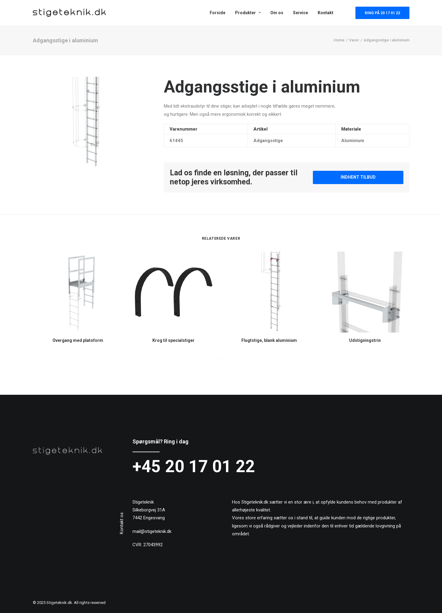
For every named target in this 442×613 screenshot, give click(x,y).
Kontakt (325, 12)
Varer (354, 40)
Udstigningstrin (365, 340)
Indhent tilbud (358, 177)
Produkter (248, 12)
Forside (217, 12)
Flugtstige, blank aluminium (269, 340)
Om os (276, 12)
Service (300, 12)
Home (339, 40)
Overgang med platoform (77, 340)
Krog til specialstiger (173, 340)
